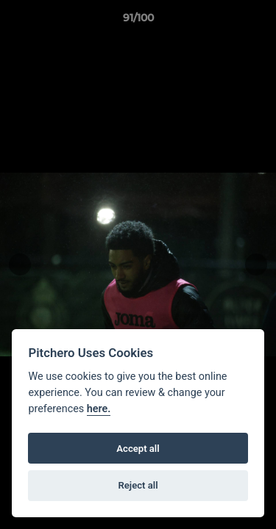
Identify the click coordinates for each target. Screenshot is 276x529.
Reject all (138, 485)
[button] (258, 21)
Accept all (137, 448)
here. (99, 409)
